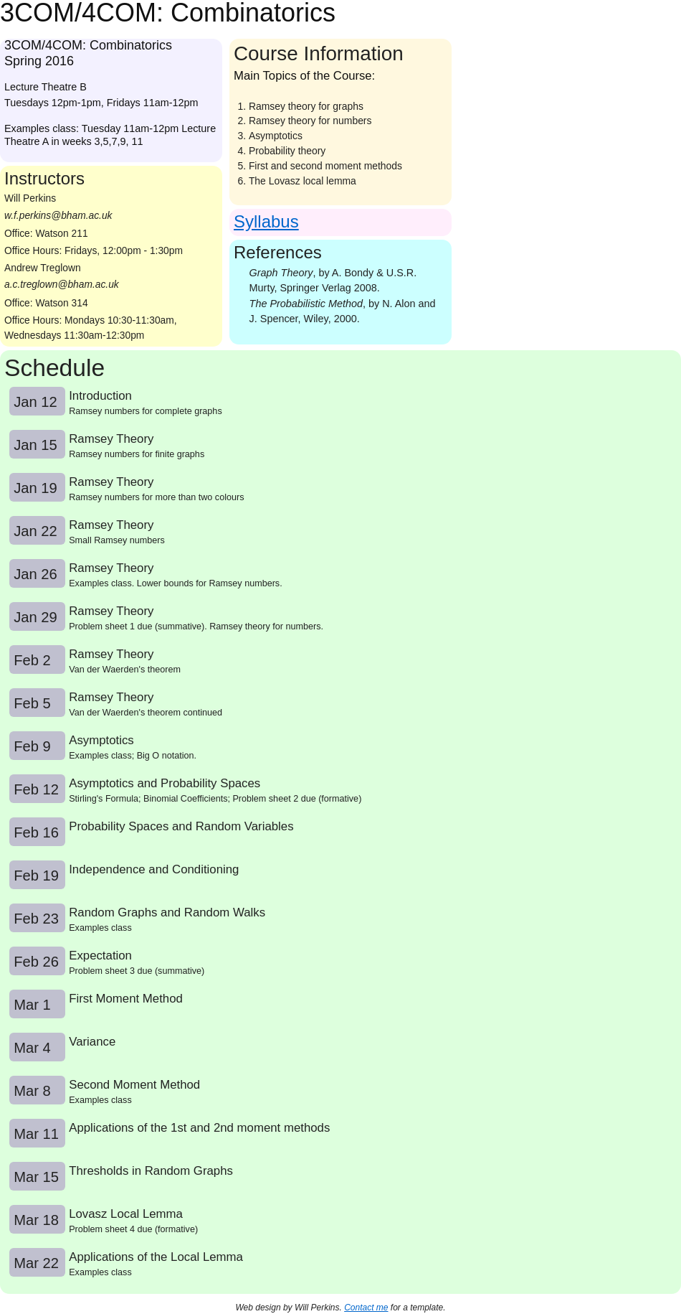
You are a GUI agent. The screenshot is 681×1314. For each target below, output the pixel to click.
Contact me (366, 1308)
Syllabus (266, 221)
